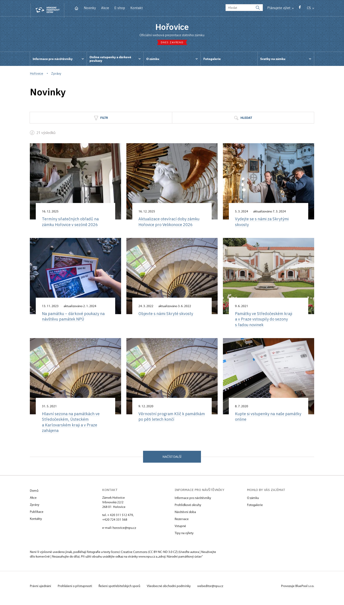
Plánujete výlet (280, 8)
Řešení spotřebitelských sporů (122, 590)
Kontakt (136, 8)
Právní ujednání (41, 590)
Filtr (101, 119)
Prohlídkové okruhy (188, 509)
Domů (34, 495)
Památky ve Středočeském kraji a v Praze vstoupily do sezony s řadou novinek (265, 321)
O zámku (253, 502)
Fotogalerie (255, 509)
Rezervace (182, 523)
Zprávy (34, 509)
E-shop (119, 8)
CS (310, 8)
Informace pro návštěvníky (193, 502)
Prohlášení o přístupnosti (76, 590)
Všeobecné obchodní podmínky (172, 590)
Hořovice (172, 27)
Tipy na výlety (184, 537)
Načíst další (172, 461)
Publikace (36, 516)
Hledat (243, 119)
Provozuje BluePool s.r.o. (297, 590)
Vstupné (180, 530)
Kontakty (36, 523)
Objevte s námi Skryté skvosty (166, 316)
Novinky (90, 8)
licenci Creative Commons (129, 556)
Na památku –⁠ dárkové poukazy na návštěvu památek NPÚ (75, 318)
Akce (105, 8)
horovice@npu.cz (124, 532)
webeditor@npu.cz (215, 590)
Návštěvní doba (185, 516)
